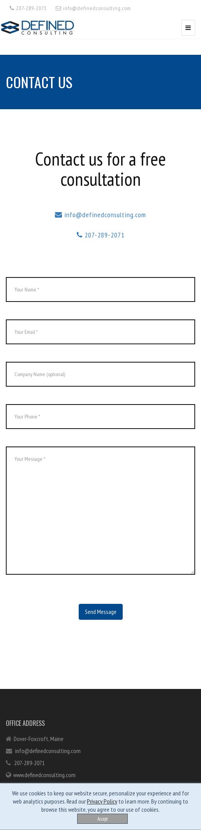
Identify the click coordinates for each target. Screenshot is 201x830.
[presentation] (65, 635)
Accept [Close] (102, 819)
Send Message (100, 612)
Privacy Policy (102, 801)
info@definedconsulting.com (93, 8)
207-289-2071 (28, 8)
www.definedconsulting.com (44, 775)
